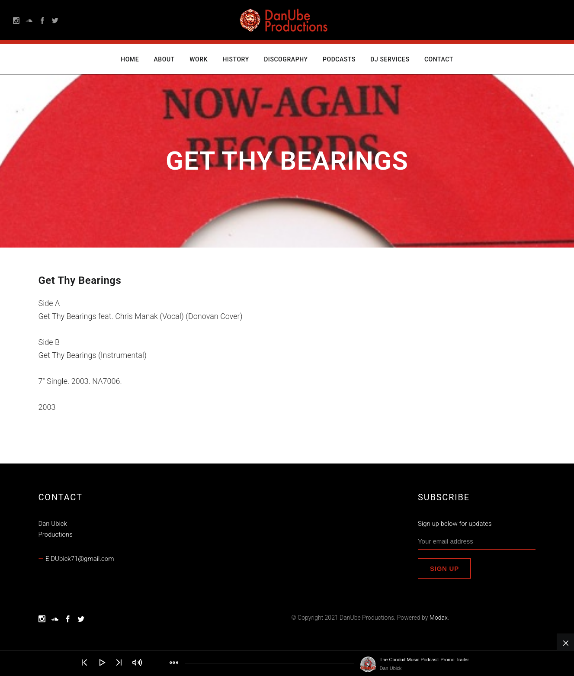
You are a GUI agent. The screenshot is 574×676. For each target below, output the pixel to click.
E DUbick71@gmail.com (79, 559)
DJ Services (389, 59)
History (235, 59)
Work (198, 59)
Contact (438, 59)
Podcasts (339, 59)
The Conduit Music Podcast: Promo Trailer (424, 659)
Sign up (444, 568)
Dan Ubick (391, 668)
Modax (439, 617)
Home (130, 59)
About (164, 59)
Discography (286, 59)
